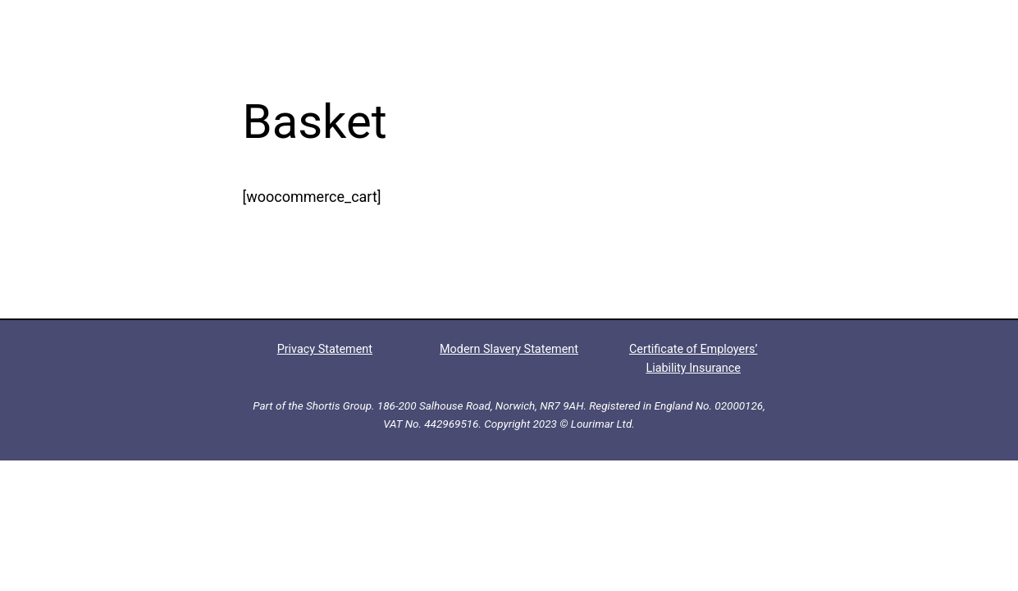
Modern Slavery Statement (509, 349)
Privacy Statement (324, 349)
